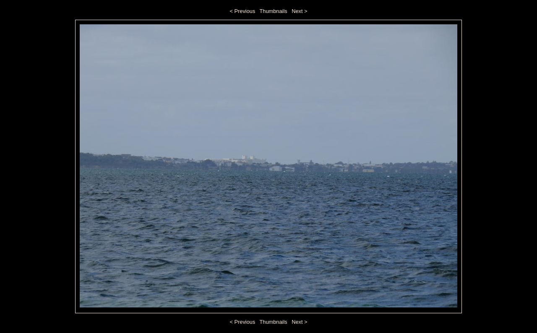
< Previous (242, 11)
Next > (299, 11)
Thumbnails (273, 11)
